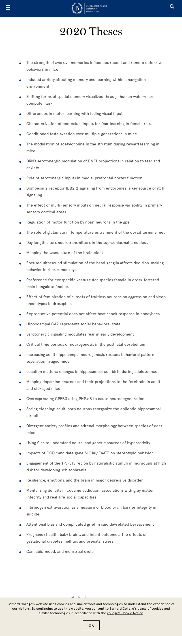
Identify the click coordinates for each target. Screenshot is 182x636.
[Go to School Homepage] (89, 8)
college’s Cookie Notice (125, 613)
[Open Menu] (8, 8)
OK (91, 625)
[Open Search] (172, 8)
